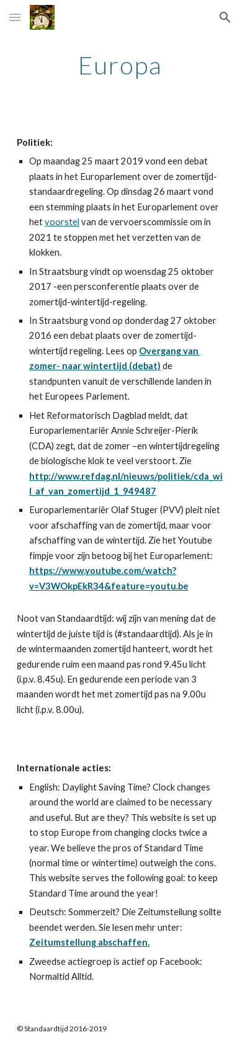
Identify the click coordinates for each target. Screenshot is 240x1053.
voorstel (62, 222)
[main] (120, 65)
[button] (15, 17)
